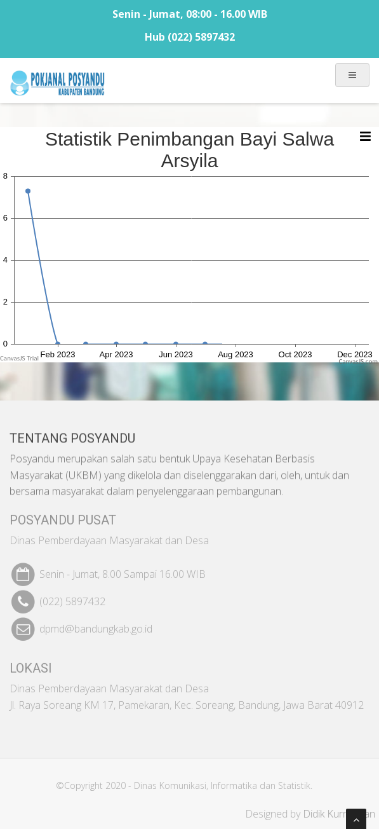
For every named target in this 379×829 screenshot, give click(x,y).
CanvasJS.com (358, 361)
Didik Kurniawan (341, 814)
